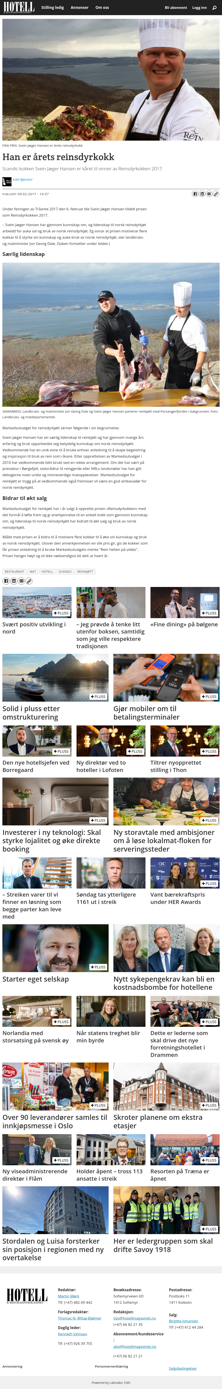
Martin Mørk (68, 1296)
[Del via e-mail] (209, 194)
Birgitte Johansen (183, 1320)
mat (33, 571)
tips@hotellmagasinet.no (134, 1318)
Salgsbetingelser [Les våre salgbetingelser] (183, 1368)
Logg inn (199, 7)
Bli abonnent (176, 7)
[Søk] (214, 7)
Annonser (79, 7)
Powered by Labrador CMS (111, 1383)
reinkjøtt (85, 571)
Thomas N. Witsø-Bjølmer (79, 1318)
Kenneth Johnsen (72, 1333)
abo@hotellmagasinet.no (134, 1346)
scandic (65, 571)
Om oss (102, 7)
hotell (47, 571)
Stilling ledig (52, 7)
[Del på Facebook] (195, 194)
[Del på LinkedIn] (202, 194)
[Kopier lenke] (216, 194)
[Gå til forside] (18, 7)
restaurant (14, 571)
